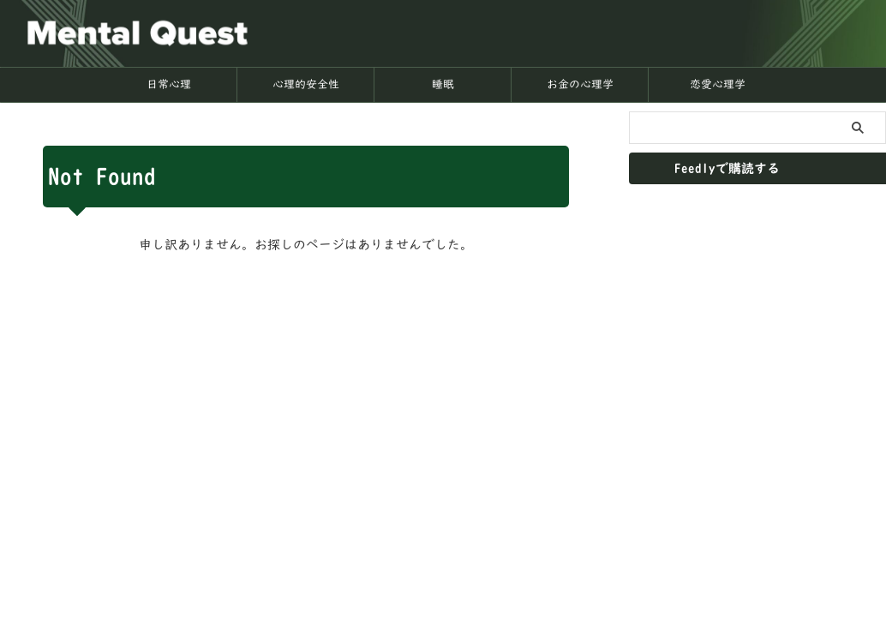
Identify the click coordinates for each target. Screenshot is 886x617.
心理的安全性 (305, 84)
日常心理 (169, 84)
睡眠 (443, 84)
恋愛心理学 (717, 84)
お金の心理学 (580, 84)
